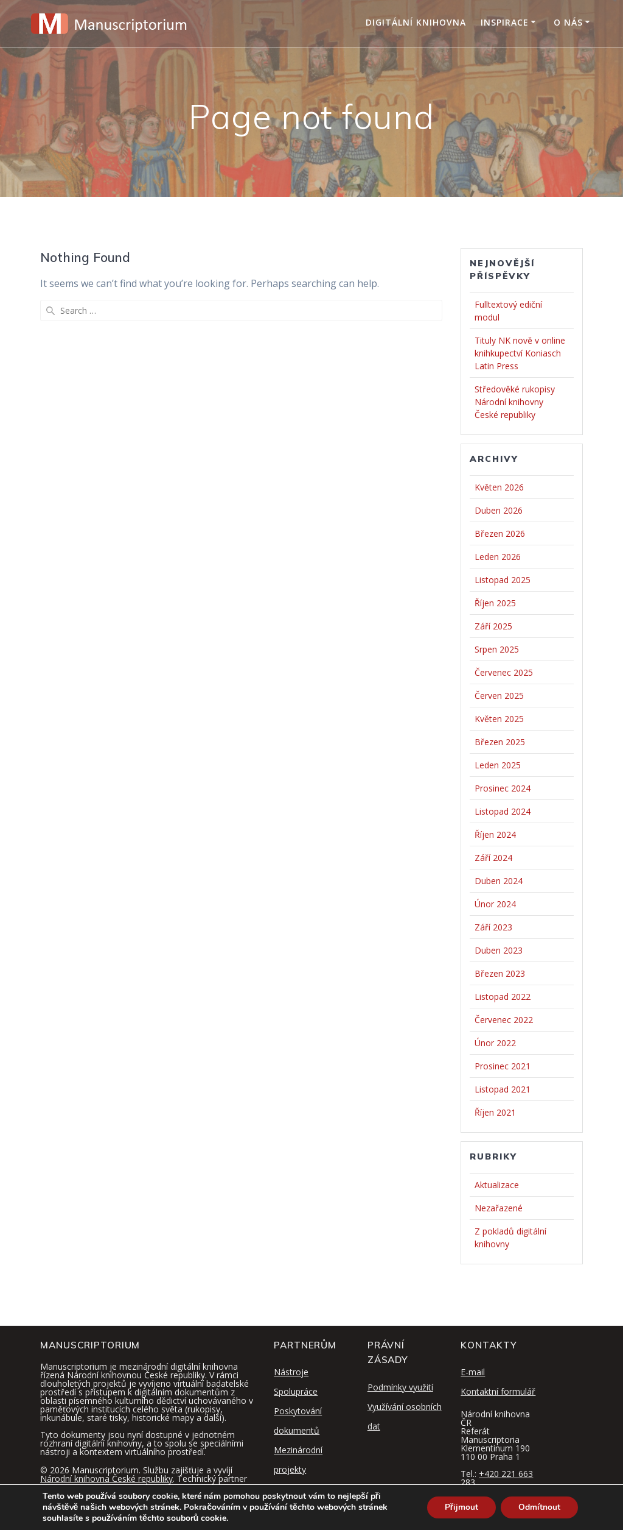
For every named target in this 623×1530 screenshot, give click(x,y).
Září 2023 (493, 927)
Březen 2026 (500, 533)
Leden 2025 (498, 765)
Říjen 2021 (495, 1112)
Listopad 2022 (503, 996)
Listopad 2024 (503, 811)
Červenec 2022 (504, 1019)
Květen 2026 (499, 487)
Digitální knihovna (416, 22)
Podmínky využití (400, 1387)
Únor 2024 (495, 904)
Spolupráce (296, 1391)
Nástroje (291, 1372)
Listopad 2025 (503, 580)
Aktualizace (497, 1185)
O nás (568, 22)
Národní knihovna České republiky (106, 1478)
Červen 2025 (499, 695)
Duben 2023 (499, 950)
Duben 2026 (499, 510)
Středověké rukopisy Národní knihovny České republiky (515, 401)
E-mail (473, 1372)
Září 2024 (493, 857)
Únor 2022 (495, 1043)
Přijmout (459, 1507)
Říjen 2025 (495, 603)
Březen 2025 (500, 742)
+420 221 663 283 (497, 1478)
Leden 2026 (498, 556)
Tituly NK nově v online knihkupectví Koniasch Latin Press (520, 353)
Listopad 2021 (503, 1089)
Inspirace (505, 22)
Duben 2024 (499, 881)
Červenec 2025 (504, 672)
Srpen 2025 (497, 649)
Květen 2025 (499, 718)
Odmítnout (539, 1507)
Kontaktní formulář (498, 1391)
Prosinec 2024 (503, 788)
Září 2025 (493, 626)
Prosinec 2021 (503, 1066)
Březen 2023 (500, 973)
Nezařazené (499, 1208)
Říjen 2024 (495, 834)
